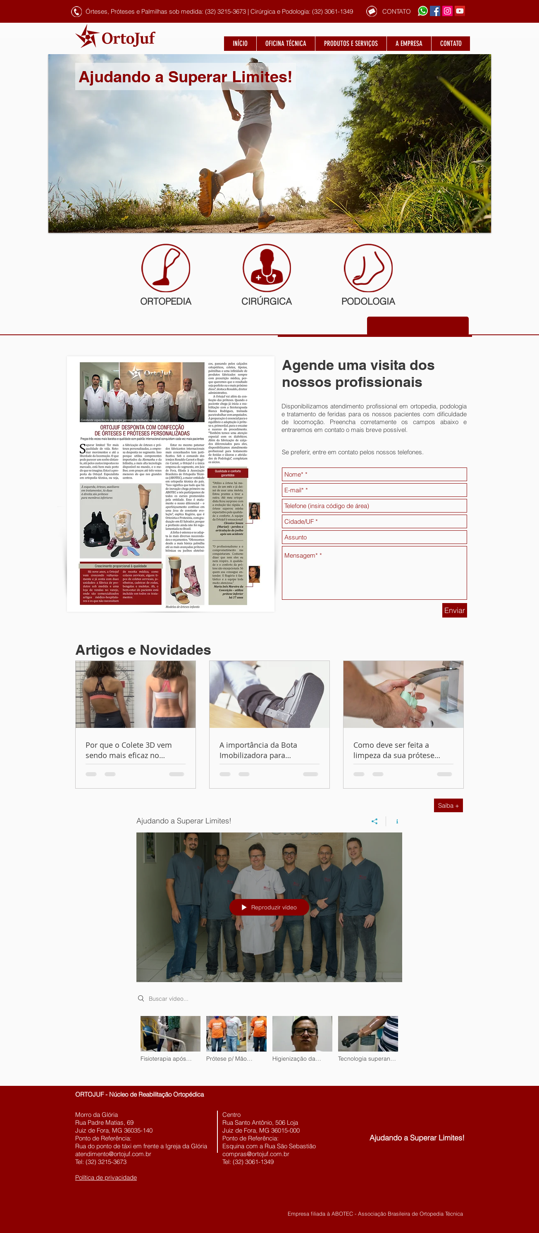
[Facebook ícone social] (435, 11)
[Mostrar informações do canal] (394, 821)
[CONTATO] (396, 11)
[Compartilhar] (374, 821)
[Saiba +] (448, 805)
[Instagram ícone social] (447, 11)
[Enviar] (454, 610)
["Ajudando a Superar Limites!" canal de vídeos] (269, 1045)
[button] (171, 11)
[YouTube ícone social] (460, 11)
